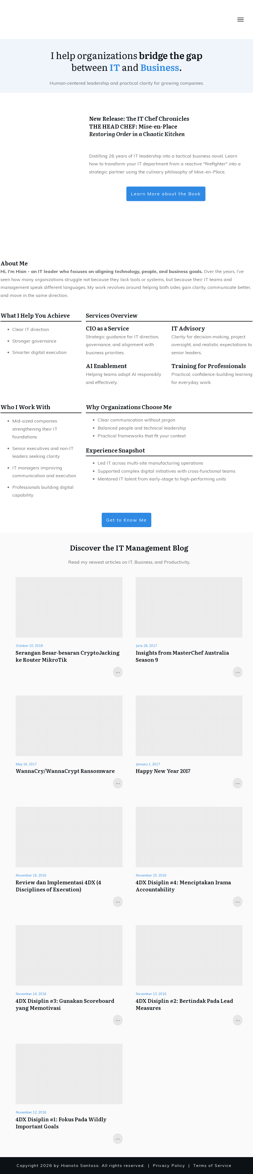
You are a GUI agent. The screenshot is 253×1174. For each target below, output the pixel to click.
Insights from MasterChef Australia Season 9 (182, 656)
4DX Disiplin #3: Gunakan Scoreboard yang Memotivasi (65, 1004)
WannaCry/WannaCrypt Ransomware (65, 770)
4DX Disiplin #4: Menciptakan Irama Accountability (183, 885)
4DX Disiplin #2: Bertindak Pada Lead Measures (184, 1004)
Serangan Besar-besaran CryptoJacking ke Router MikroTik (68, 656)
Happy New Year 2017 (163, 770)
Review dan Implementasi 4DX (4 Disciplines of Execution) (58, 885)
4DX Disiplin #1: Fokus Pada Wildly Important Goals (61, 1122)
